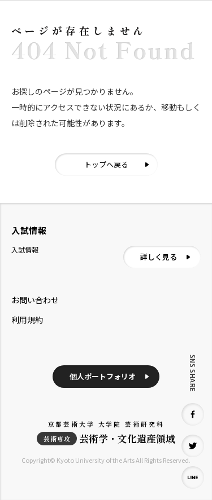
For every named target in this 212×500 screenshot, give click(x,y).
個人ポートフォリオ (103, 376)
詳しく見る (158, 256)
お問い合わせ (35, 300)
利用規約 (27, 319)
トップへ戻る (106, 164)
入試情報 (24, 249)
